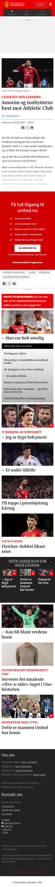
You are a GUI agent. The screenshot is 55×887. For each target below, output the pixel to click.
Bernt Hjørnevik (23, 766)
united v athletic (14, 272)
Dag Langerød (29, 762)
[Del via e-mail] (32, 128)
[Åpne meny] (51, 4)
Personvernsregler (19, 872)
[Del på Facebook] (23, 128)
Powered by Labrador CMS (27, 882)
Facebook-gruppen (12, 823)
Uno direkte (7, 814)
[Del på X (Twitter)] (27, 128)
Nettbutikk (45, 14)
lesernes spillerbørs (16, 277)
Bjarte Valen (39, 775)
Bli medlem (8, 14)
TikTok (5, 832)
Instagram (8, 826)
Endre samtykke (37, 872)
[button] (51, 562)
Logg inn (40, 4)
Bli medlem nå (27, 248)
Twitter (7, 820)
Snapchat (7, 829)
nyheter (44, 272)
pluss (32, 272)
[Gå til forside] (14, 4)
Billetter (26, 14)
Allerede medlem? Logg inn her (28, 263)
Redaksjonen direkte (11, 810)
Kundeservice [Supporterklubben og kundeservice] (8, 806)
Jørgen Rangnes (24, 770)
